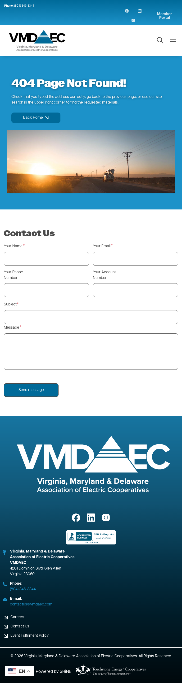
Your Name (13, 246)
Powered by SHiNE (53, 672)
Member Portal (164, 16)
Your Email (101, 246)
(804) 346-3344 (24, 5)
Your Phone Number (13, 275)
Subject (10, 304)
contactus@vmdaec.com (31, 604)
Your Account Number (104, 275)
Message (11, 328)
